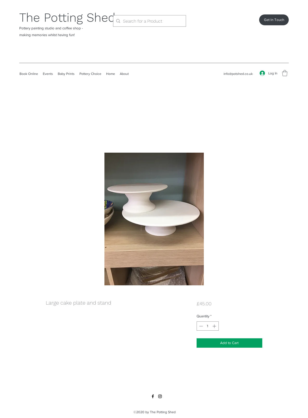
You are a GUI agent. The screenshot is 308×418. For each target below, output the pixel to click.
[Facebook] (152, 396)
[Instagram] (160, 396)
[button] (284, 73)
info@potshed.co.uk (238, 74)
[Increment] (215, 326)
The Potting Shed (67, 17)
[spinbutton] (208, 326)
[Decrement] (200, 326)
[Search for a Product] (149, 21)
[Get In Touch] (274, 19)
